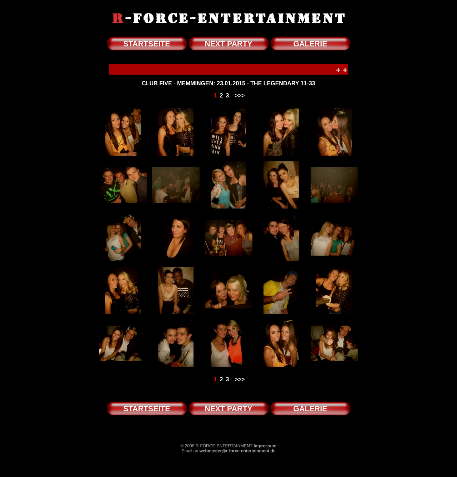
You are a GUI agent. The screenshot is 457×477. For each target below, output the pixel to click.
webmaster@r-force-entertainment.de (237, 450)
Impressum (264, 445)
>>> (240, 95)
